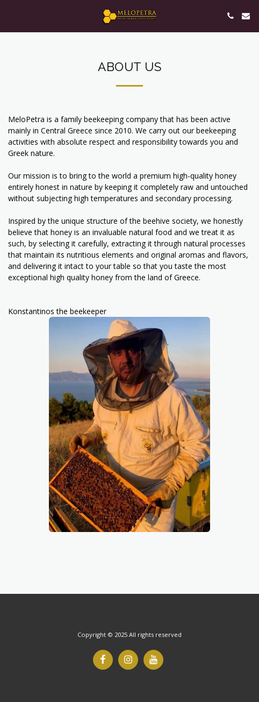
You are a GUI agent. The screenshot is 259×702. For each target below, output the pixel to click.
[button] (12, 15)
